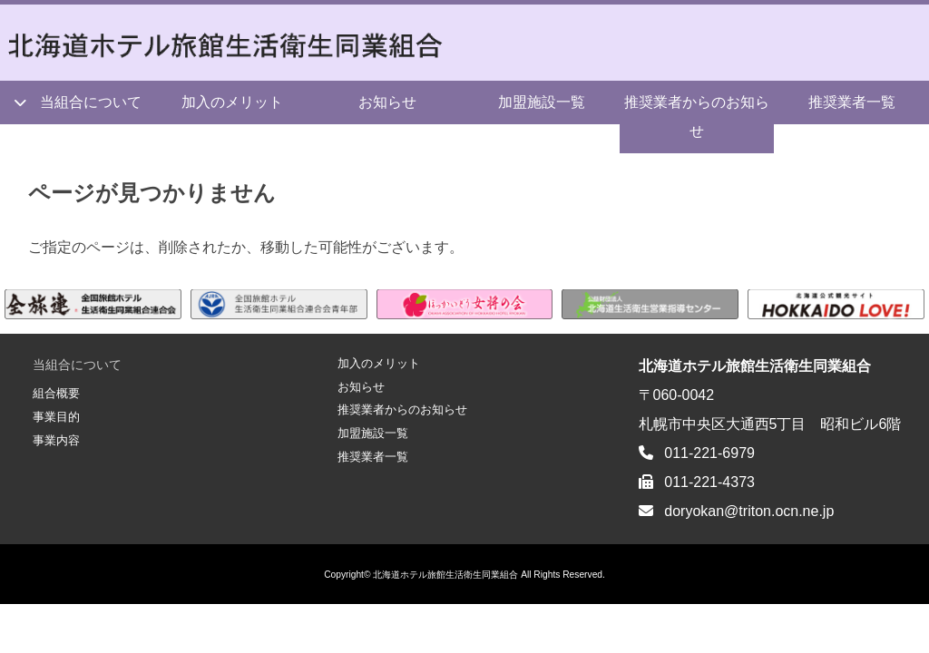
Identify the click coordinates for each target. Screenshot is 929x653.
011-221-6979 (709, 453)
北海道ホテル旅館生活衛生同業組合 (445, 575)
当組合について (91, 102)
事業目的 (56, 417)
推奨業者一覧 (372, 456)
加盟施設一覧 (541, 102)
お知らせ (387, 102)
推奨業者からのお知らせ (696, 116)
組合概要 (56, 393)
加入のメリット (232, 102)
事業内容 (56, 440)
